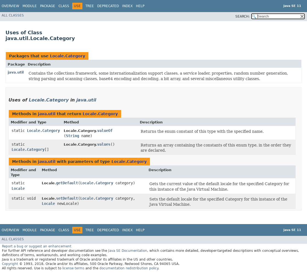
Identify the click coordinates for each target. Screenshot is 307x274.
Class (63, 6)
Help (140, 6)
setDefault (67, 198)
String (72, 136)
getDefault (67, 183)
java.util (16, 72)
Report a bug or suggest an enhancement (36, 246)
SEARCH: (242, 16)
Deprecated (108, 6)
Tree (89, 6)
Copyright (10, 264)
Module (30, 6)
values (103, 144)
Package (47, 6)
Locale (18, 188)
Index (127, 6)
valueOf (105, 130)
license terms (73, 268)
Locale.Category (67, 56)
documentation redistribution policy (128, 268)
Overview (10, 6)
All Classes (13, 15)
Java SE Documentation (127, 251)
